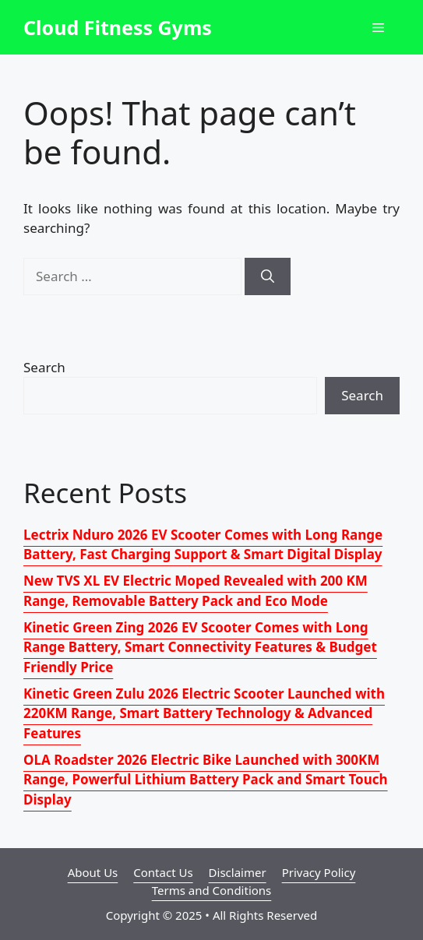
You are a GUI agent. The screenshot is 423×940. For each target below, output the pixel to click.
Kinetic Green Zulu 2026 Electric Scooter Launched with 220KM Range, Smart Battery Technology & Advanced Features (204, 713)
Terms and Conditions (212, 890)
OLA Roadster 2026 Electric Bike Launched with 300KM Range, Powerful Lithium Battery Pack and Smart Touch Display (205, 779)
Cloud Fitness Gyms (117, 27)
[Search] (268, 276)
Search (44, 367)
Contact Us (162, 872)
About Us (93, 872)
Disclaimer (237, 872)
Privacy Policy (319, 872)
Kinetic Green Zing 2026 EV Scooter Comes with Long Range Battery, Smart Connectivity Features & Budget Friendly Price (200, 647)
